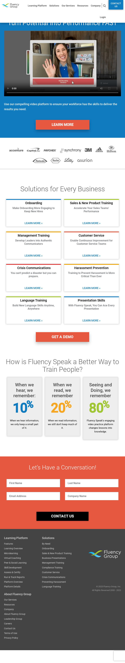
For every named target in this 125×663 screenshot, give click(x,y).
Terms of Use (10, 633)
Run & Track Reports (14, 577)
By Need (46, 543)
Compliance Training (52, 567)
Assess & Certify (12, 572)
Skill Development (13, 567)
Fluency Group (10, 5)
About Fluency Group (14, 614)
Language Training (51, 586)
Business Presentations (54, 558)
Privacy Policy (11, 638)
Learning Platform (37, 5)
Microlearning (11, 553)
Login (103, 17)
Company (96, 5)
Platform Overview (13, 582)
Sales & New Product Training (57, 553)
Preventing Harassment (54, 582)
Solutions (54, 5)
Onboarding (48, 548)
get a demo (62, 337)
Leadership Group (13, 619)
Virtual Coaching (12, 558)
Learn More (62, 125)
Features (8, 543)
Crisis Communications (53, 577)
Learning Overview (13, 548)
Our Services (68, 5)
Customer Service (51, 572)
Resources (82, 5)
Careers (8, 623)
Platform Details (12, 586)
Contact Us (116, 5)
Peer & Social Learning (15, 562)
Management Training (53, 562)
